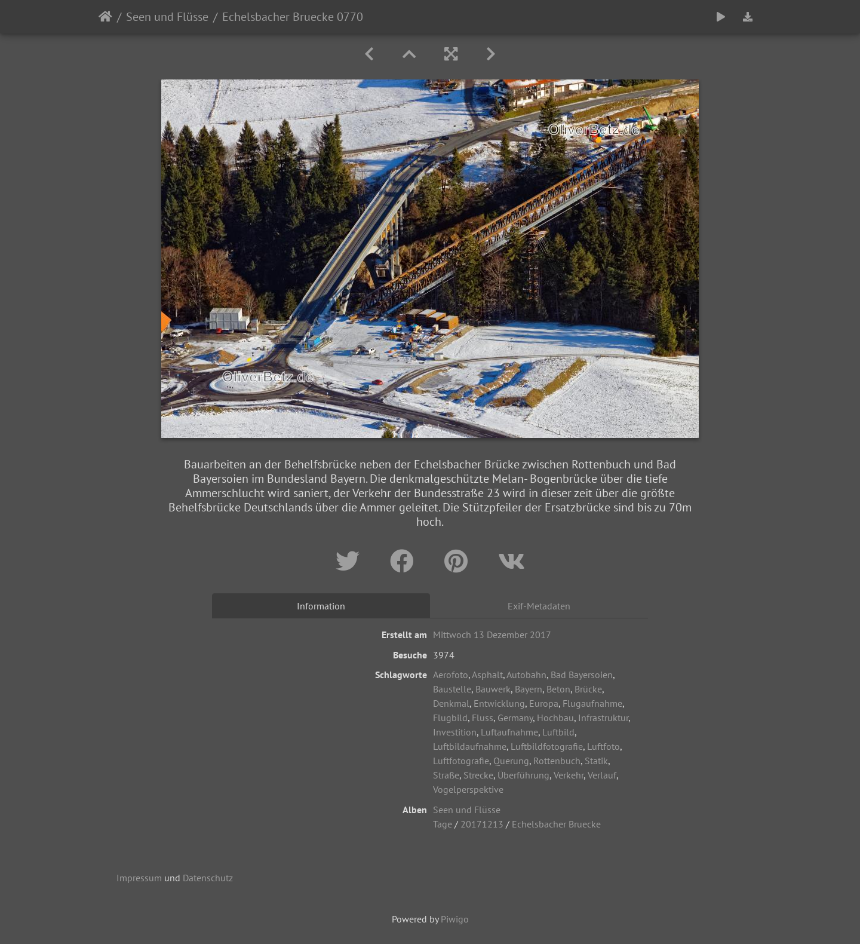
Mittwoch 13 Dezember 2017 (492, 634)
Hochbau (555, 718)
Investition (455, 732)
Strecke (478, 775)
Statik (596, 761)
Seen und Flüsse (167, 16)
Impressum (139, 878)
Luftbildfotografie (547, 746)
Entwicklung (499, 703)
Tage (442, 824)
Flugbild (450, 718)
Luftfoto (603, 746)
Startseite (105, 17)
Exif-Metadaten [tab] (539, 606)
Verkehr (568, 775)
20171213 (481, 824)
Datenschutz (208, 878)
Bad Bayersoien (582, 675)
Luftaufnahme (509, 732)
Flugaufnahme (592, 703)
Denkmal (451, 703)
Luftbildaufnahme (469, 746)
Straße (446, 775)
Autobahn (526, 675)
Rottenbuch (556, 761)
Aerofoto (450, 675)
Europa (543, 703)
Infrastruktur (603, 718)
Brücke (588, 689)
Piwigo (455, 919)
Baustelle (452, 689)
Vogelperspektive (468, 789)
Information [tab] (321, 606)
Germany (515, 718)
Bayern (528, 689)
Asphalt (487, 675)
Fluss (482, 718)
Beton (558, 689)
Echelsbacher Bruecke (556, 824)
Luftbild (558, 732)
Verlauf (602, 775)
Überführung (523, 775)
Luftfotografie (461, 761)
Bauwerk (493, 689)
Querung (511, 761)
